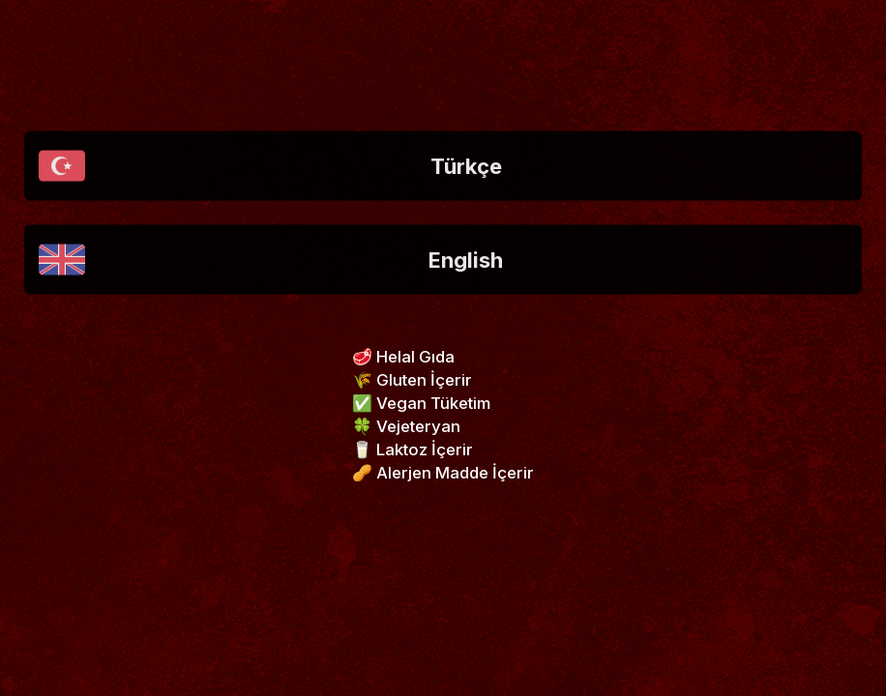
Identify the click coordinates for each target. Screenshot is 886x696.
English (271, 260)
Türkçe (270, 166)
